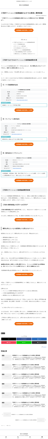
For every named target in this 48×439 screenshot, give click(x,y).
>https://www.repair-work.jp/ (22, 100)
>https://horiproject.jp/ (17, 169)
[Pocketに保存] (8, 343)
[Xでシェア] (8, 340)
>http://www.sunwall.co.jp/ (16, 134)
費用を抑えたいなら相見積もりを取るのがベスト (25, 54)
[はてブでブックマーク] (39, 340)
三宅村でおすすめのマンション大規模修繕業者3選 (24, 42)
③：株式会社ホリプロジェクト (21, 48)
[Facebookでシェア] (23, 340)
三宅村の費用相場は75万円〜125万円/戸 (23, 52)
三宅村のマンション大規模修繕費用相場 (22, 50)
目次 (22, 39)
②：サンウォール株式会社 (20, 46)
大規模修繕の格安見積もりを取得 (24, 30)
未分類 (3, 334)
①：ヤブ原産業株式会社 (19, 44)
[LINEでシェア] (23, 343)
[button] (39, 343)
